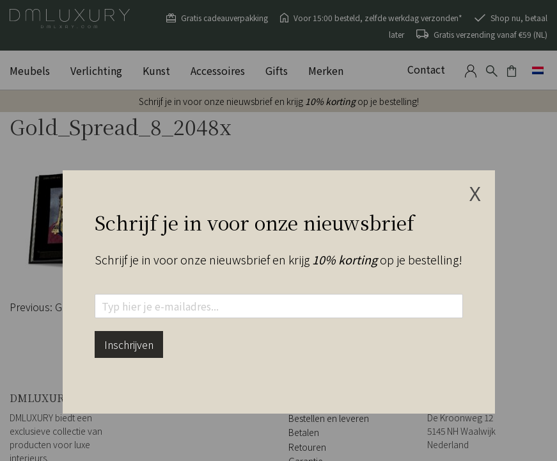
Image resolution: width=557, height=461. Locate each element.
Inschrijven (128, 344)
